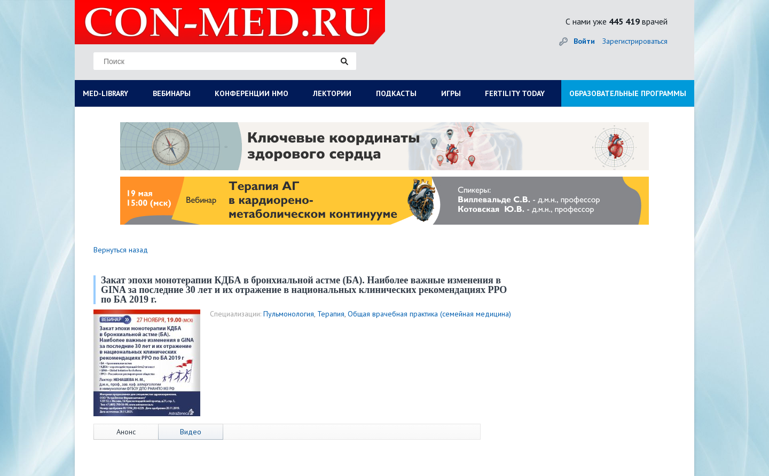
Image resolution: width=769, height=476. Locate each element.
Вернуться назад (120, 250)
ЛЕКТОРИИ (332, 93)
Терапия (330, 314)
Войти (584, 41)
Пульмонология (288, 314)
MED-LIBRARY (105, 93)
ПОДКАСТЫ (396, 93)
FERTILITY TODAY (515, 93)
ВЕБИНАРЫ (172, 93)
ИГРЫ (451, 93)
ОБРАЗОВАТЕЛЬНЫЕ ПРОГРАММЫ (627, 93)
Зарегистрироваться (635, 41)
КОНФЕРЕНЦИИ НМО (251, 93)
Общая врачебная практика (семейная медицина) (429, 314)
